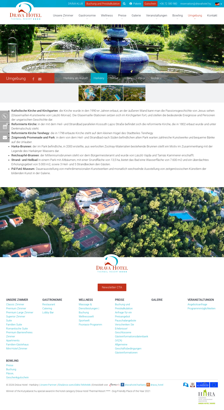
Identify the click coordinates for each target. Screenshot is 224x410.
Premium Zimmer (16, 308)
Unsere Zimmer (17, 299)
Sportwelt (84, 320)
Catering (47, 308)
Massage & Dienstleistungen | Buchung (89, 308)
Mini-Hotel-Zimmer (16, 348)
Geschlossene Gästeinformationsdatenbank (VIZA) (131, 336)
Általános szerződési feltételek (74, 384)
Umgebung (16, 78)
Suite (9, 320)
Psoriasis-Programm (90, 324)
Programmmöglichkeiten (201, 308)
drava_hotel (154, 384)
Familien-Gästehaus (17, 344)
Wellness (86, 299)
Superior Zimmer (15, 316)
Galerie (157, 299)
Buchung (11, 369)
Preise (119, 299)
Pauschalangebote (125, 320)
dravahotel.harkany (133, 384)
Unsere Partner (48, 384)
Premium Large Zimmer (19, 312)
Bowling (12, 360)
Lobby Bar (48, 312)
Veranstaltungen (201, 299)
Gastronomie (52, 299)
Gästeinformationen (126, 352)
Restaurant (48, 304)
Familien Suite (14, 324)
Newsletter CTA (112, 287)
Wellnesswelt (86, 316)
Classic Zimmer (15, 304)
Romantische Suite (17, 328)
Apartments (13, 340)
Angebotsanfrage (197, 304)
